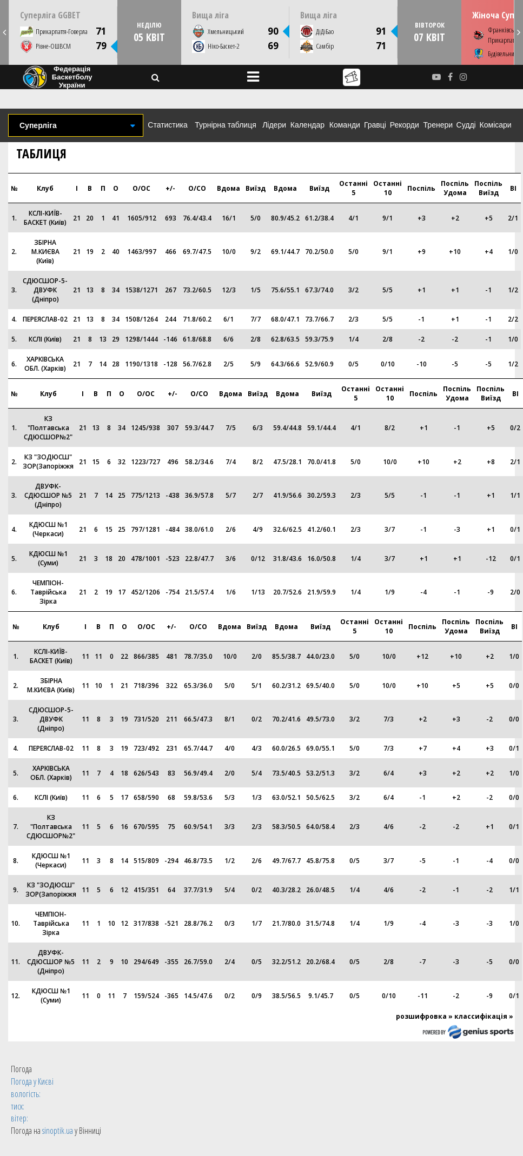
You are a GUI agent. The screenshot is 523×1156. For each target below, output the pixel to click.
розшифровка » (424, 1016)
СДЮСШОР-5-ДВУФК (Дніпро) (45, 290)
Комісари (496, 125)
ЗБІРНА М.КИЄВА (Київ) (45, 251)
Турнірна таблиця (225, 125)
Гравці (375, 125)
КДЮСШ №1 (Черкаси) (48, 529)
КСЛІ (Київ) (45, 339)
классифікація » (483, 1016)
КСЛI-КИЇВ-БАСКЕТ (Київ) (45, 218)
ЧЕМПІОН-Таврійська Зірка (48, 592)
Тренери (438, 125)
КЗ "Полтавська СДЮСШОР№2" (48, 428)
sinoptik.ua (57, 1131)
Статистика (168, 125)
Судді (466, 125)
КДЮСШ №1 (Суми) (48, 558)
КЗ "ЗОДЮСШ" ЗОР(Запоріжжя (48, 461)
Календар (307, 125)
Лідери (274, 125)
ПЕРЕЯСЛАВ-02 (45, 319)
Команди (344, 125)
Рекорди (404, 125)
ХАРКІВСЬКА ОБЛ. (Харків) (45, 364)
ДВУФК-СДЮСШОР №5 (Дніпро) (48, 495)
